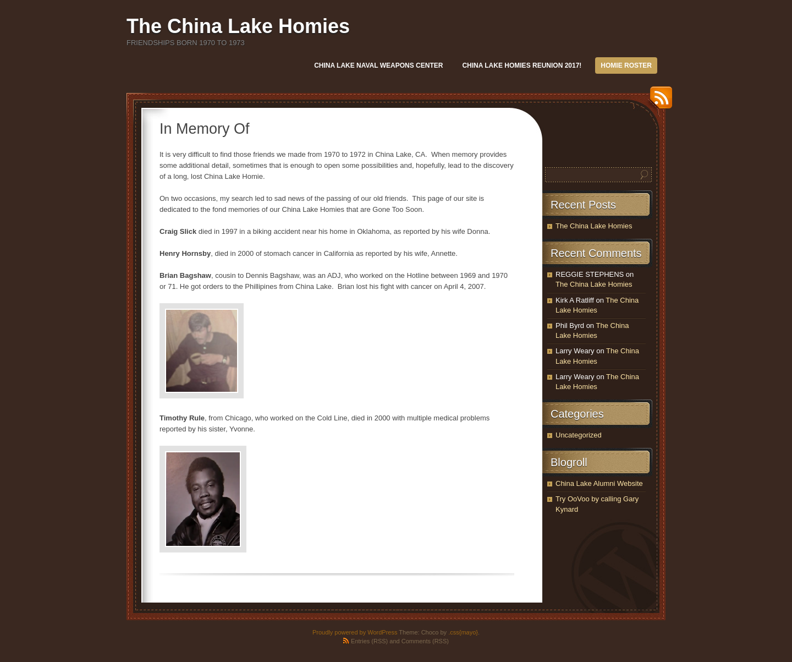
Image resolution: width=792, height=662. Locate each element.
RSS (658, 101)
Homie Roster (626, 65)
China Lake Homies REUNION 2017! (521, 65)
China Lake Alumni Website (599, 483)
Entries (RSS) (369, 641)
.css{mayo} (463, 632)
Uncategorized (579, 435)
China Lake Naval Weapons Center (378, 65)
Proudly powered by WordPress (354, 632)
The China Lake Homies (238, 26)
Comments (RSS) (425, 641)
